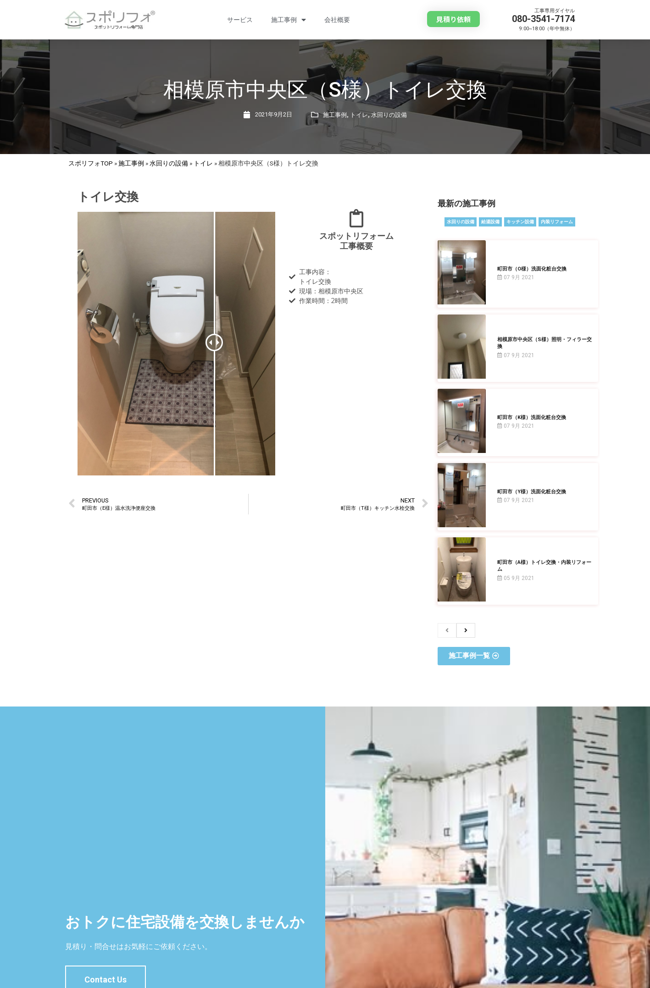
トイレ (359, 114)
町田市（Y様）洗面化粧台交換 (531, 492)
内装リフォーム (557, 221)
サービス (240, 19)
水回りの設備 (389, 114)
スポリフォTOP (90, 163)
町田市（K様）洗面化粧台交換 (531, 417)
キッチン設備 (520, 221)
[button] (453, 19)
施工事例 (288, 19)
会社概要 (337, 19)
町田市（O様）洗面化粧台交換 (532, 269)
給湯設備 (490, 221)
